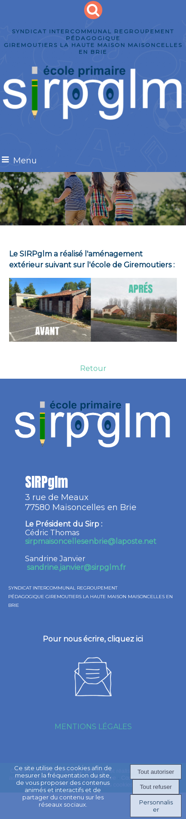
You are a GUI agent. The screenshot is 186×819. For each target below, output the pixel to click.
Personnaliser (156, 805)
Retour (93, 368)
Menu (25, 161)
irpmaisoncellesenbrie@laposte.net (90, 541)
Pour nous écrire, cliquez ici (93, 639)
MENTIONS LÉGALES (93, 726)
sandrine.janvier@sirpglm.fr (76, 567)
